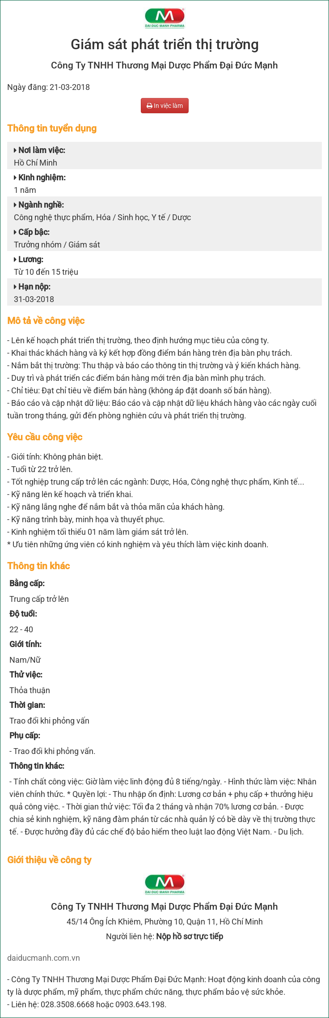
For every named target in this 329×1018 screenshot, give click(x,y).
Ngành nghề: (39, 204)
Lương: (28, 259)
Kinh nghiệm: (40, 177)
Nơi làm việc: (39, 150)
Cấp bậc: (32, 232)
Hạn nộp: (32, 286)
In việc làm (165, 105)
